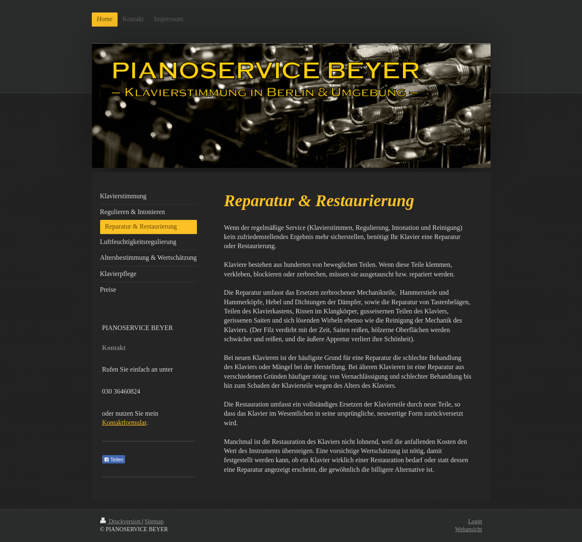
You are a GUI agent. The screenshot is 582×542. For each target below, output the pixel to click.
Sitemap (154, 521)
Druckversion (121, 521)
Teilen (113, 460)
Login (475, 521)
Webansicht (468, 529)
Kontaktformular (124, 422)
